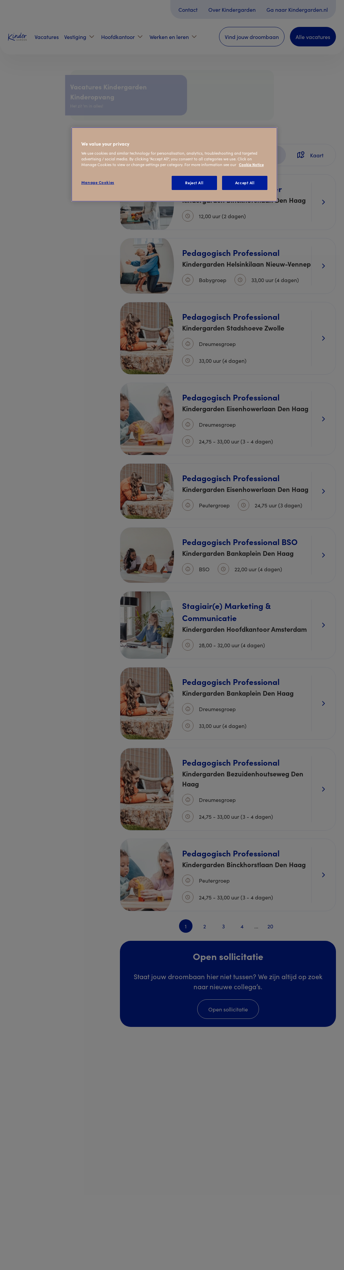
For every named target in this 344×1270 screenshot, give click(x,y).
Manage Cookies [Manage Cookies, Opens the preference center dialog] (97, 182)
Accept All (245, 182)
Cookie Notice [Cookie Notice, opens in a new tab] (251, 164)
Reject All (194, 182)
